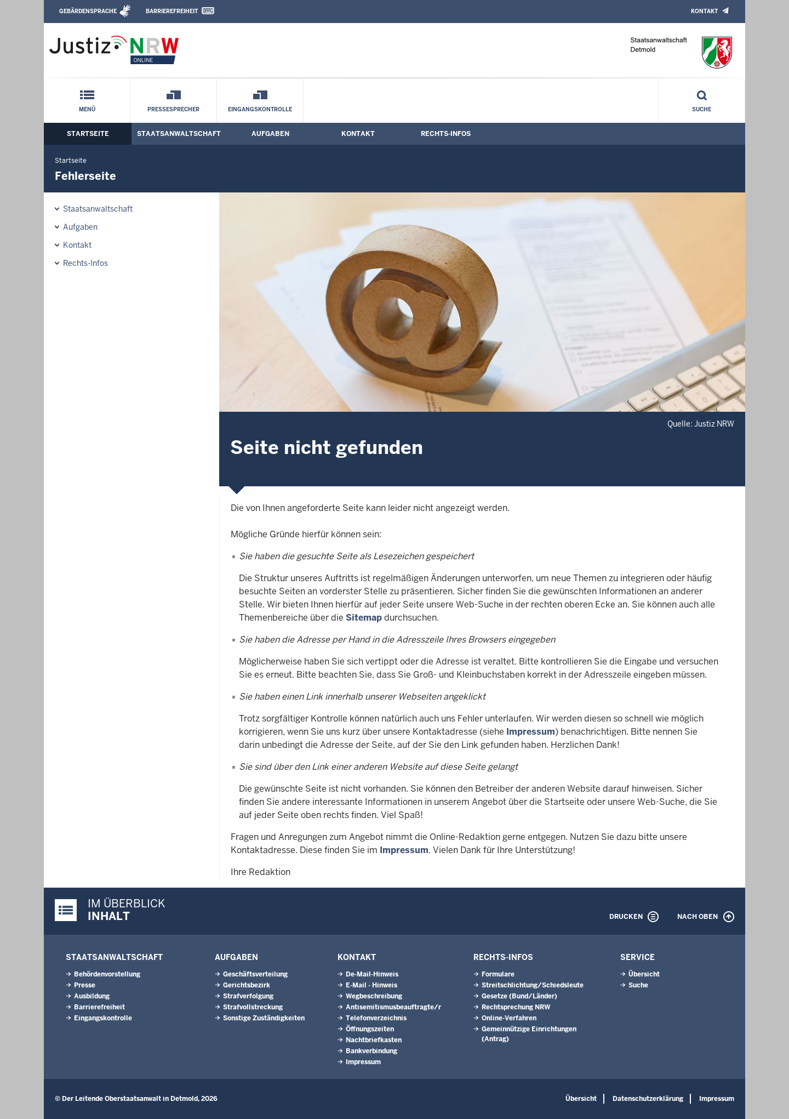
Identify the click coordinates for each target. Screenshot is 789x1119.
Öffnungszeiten (370, 1029)
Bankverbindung (371, 1051)
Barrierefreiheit (172, 11)
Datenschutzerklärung (648, 1098)
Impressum (530, 731)
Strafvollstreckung (253, 1007)
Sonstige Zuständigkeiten (264, 1018)
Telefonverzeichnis (376, 1018)
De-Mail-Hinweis (372, 974)
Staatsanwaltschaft (179, 133)
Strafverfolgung (248, 996)
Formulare (498, 974)
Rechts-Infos (446, 133)
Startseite (88, 133)
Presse (84, 985)
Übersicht (644, 974)
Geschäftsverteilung (255, 974)
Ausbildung (92, 996)
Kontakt (704, 11)
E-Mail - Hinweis (371, 985)
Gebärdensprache (88, 11)
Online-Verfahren (509, 1018)
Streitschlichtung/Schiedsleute (533, 985)
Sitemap (364, 617)
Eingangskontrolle (260, 109)
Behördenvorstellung (107, 974)
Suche (701, 109)
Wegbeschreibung (374, 996)
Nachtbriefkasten (374, 1040)
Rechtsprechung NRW (516, 1007)
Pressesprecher (173, 109)
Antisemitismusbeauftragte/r (393, 1007)
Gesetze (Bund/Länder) (519, 996)
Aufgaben (270, 133)
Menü (87, 109)
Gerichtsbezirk (246, 985)
